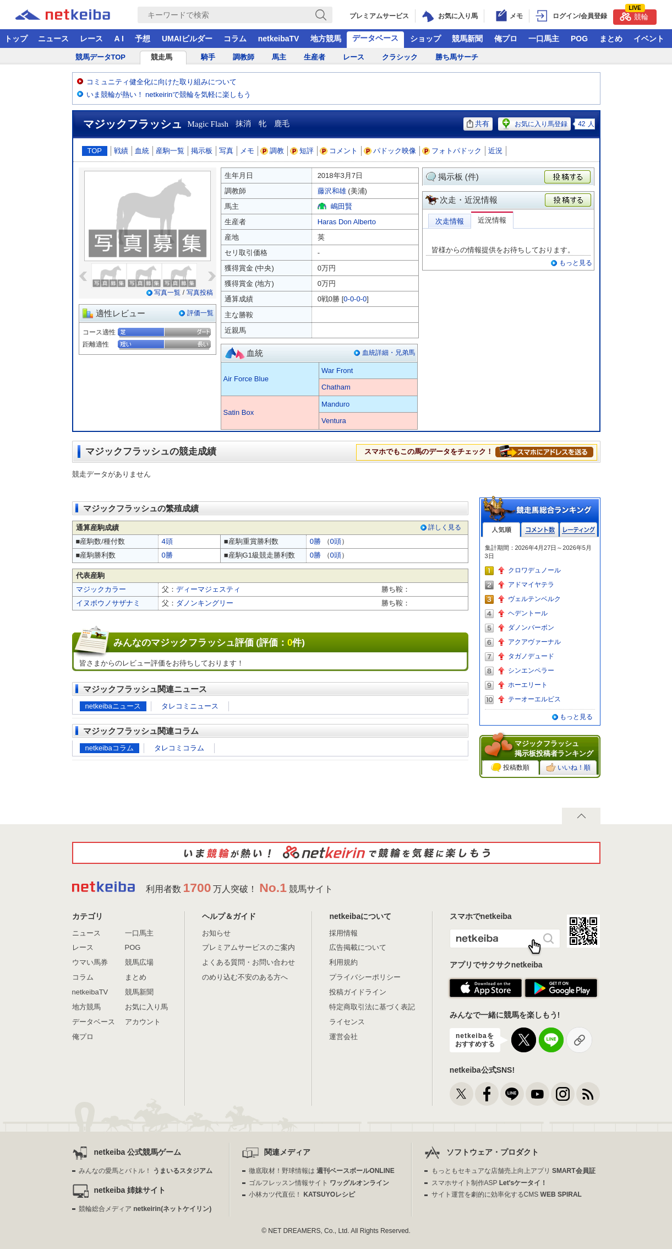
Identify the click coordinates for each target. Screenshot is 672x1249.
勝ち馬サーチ (456, 57)
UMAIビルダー (187, 38)
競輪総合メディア (145, 1209)
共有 (478, 124)
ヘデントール (528, 613)
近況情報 (492, 220)
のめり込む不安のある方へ (245, 977)
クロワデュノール (534, 570)
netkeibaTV (278, 38)
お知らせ (216, 933)
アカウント (143, 1022)
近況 (495, 151)
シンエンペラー (531, 670)
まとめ (610, 38)
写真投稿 (200, 292)
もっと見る (575, 263)
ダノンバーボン (531, 627)
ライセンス (347, 1022)
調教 (272, 151)
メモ (247, 151)
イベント (648, 38)
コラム (235, 38)
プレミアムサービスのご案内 (248, 947)
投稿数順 (510, 767)
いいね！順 (568, 767)
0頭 (335, 541)
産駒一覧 (170, 151)
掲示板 (201, 151)
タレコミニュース (189, 706)
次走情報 (449, 221)
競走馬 (161, 57)
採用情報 (343, 933)
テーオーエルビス (534, 699)
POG (579, 38)
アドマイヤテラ (531, 584)
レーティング (578, 529)
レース (91, 38)
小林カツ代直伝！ (302, 1194)
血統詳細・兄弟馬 (388, 352)
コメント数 (540, 529)
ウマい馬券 (90, 962)
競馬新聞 (467, 38)
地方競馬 (325, 38)
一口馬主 (543, 38)
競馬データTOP (100, 57)
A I (119, 38)
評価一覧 (200, 313)
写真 (226, 151)
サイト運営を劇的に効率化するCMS (506, 1194)
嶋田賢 (341, 206)
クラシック (400, 57)
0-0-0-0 (355, 299)
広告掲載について (357, 947)
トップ (16, 38)
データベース (375, 38)
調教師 (243, 57)
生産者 (314, 57)
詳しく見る (444, 527)
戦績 (121, 151)
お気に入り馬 (146, 1007)
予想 (142, 38)
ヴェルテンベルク (534, 599)
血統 (142, 151)
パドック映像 (390, 151)
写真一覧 (167, 292)
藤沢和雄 (332, 191)
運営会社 (343, 1036)
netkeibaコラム (109, 748)
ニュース (53, 38)
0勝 (315, 541)
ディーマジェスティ (208, 589)
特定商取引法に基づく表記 (372, 1007)
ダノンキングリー (204, 603)
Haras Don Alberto (347, 222)
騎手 (208, 57)
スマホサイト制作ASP (489, 1183)
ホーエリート (528, 685)
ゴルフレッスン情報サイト (319, 1183)
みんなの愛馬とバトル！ (145, 1171)
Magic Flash (208, 124)
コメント (339, 151)
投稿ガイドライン (357, 992)
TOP (95, 151)
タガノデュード (531, 656)
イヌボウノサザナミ (108, 603)
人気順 (501, 529)
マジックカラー (101, 589)
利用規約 (343, 962)
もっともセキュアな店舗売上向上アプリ (513, 1171)
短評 (302, 151)
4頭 (167, 541)
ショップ (425, 38)
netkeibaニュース (113, 706)
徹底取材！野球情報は (322, 1171)
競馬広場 (139, 962)
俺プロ (505, 38)
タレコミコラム (179, 748)
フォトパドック (452, 151)
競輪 (634, 15)
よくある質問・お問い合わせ (248, 962)
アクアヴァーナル (534, 642)
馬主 (279, 57)
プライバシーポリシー (365, 977)
